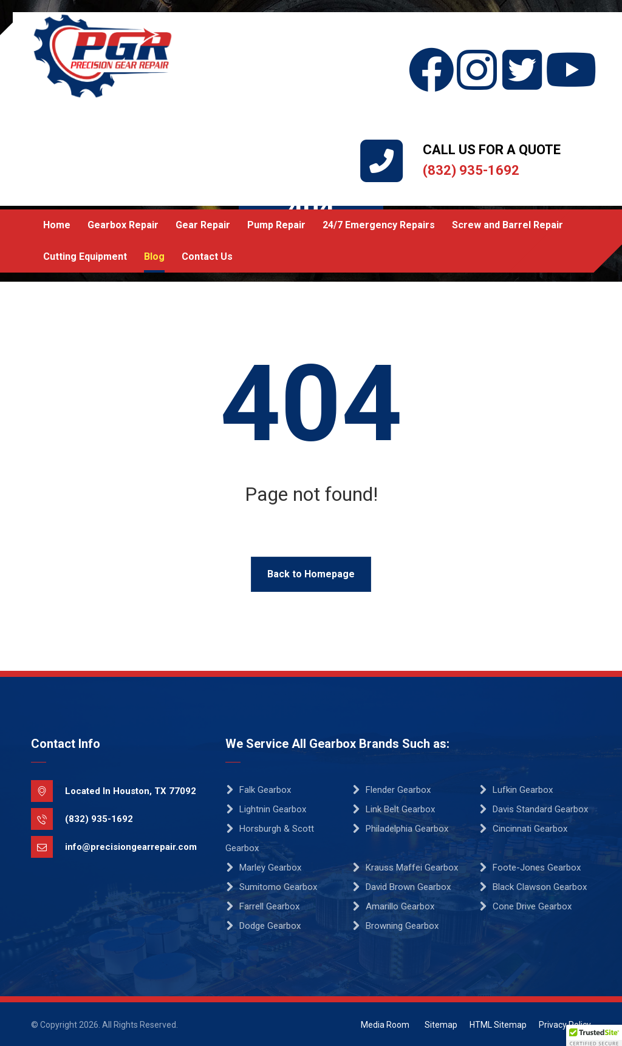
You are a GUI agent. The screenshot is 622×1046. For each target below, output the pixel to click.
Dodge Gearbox (263, 925)
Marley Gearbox (263, 867)
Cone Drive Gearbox (525, 906)
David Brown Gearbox (401, 886)
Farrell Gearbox (262, 906)
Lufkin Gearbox (516, 789)
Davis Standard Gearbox (533, 809)
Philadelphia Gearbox (400, 828)
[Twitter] (522, 47)
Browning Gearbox (395, 925)
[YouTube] (568, 47)
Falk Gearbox (258, 789)
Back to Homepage (311, 574)
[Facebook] (431, 47)
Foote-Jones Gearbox (530, 867)
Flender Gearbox (391, 789)
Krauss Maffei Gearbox (405, 867)
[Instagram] (477, 47)
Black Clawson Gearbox (533, 886)
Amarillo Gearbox (393, 906)
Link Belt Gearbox (393, 809)
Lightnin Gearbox (265, 809)
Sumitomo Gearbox (271, 886)
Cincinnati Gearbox (523, 828)
